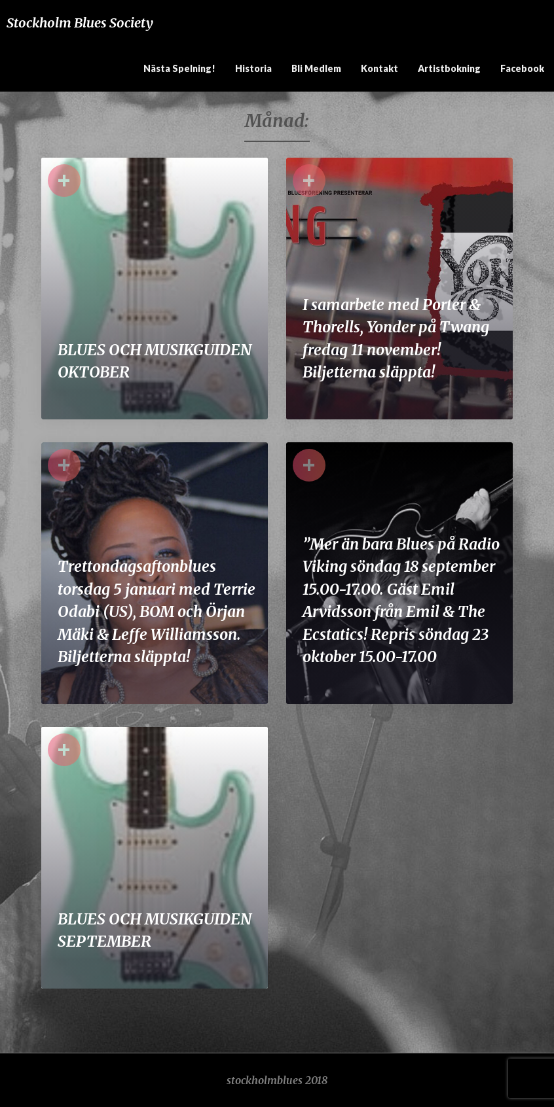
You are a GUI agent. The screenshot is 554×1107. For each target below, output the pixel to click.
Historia (253, 68)
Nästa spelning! (179, 68)
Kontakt (379, 68)
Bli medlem (316, 68)
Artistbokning (449, 68)
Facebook (522, 68)
